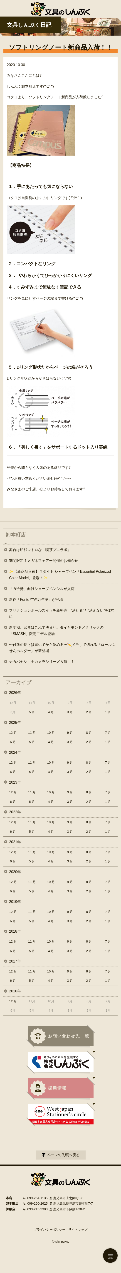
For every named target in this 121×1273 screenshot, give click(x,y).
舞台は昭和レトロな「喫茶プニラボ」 (40, 550)
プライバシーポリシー (49, 1229)
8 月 (89, 732)
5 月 (32, 712)
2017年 (15, 961)
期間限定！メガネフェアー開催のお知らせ (43, 561)
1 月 (108, 712)
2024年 (15, 752)
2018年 (15, 931)
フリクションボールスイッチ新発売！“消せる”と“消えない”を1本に (61, 613)
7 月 (108, 732)
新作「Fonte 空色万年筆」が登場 (36, 600)
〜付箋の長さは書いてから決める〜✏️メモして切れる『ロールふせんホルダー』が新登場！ (62, 648)
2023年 (15, 782)
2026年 (15, 693)
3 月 (70, 712)
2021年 (15, 842)
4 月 (51, 712)
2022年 (15, 812)
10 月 (51, 732)
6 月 (13, 742)
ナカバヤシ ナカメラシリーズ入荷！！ (41, 662)
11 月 (32, 732)
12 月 (13, 732)
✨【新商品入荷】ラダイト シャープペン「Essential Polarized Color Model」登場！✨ (60, 575)
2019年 (15, 902)
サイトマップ (77, 1229)
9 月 (70, 732)
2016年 (15, 991)
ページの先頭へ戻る (63, 1155)
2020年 (15, 872)
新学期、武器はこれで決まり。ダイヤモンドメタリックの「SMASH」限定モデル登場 (56, 630)
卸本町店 (16, 535)
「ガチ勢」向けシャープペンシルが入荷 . (43, 589)
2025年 (15, 722)
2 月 (89, 712)
